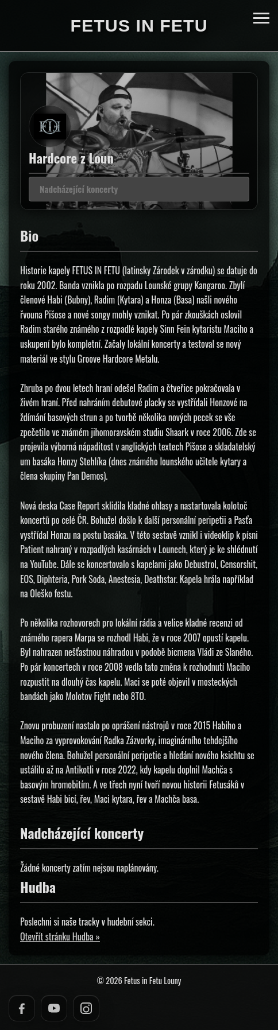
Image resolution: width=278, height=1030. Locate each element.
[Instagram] (86, 1008)
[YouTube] (54, 1008)
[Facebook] (22, 1008)
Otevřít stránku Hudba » (60, 936)
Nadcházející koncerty (79, 188)
